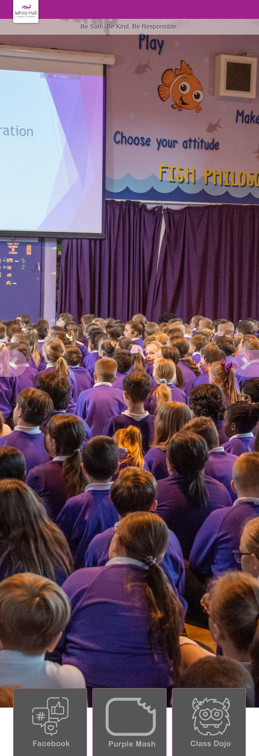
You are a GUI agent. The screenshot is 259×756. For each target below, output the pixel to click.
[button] (13, 363)
